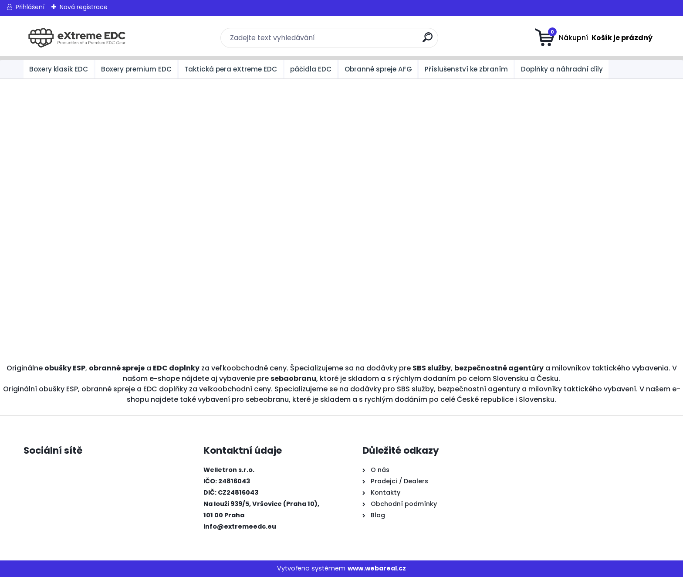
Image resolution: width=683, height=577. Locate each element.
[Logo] (77, 38)
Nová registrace (84, 7)
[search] (428, 40)
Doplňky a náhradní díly (562, 69)
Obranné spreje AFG (378, 69)
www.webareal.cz (377, 568)
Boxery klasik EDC (58, 69)
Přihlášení (30, 7)
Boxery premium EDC (136, 69)
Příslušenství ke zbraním (466, 69)
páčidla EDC (310, 69)
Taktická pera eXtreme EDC (230, 69)
